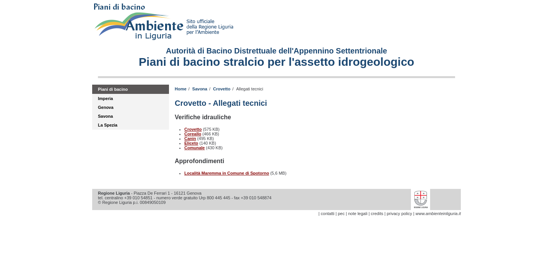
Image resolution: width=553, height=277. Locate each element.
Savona (105, 116)
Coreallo (192, 134)
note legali (357, 213)
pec (341, 213)
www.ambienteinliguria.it (438, 213)
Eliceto (191, 143)
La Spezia (108, 125)
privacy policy (399, 213)
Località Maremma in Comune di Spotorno (226, 173)
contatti (327, 213)
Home (181, 89)
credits (377, 213)
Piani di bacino (113, 89)
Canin (190, 138)
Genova (105, 107)
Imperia (105, 98)
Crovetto (221, 89)
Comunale (194, 147)
